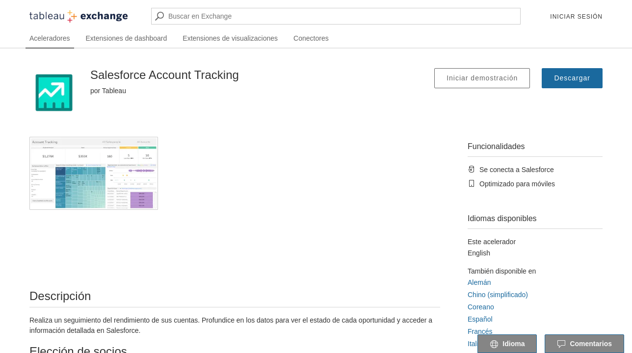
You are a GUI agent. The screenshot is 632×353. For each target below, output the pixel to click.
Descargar (572, 78)
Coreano (481, 307)
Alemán (479, 282)
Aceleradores (49, 38)
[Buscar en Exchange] (336, 16)
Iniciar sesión (576, 16)
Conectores (311, 38)
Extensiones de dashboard (126, 38)
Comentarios (584, 344)
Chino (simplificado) (498, 295)
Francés (480, 331)
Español (480, 319)
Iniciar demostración (482, 78)
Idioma (507, 344)
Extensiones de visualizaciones (230, 38)
